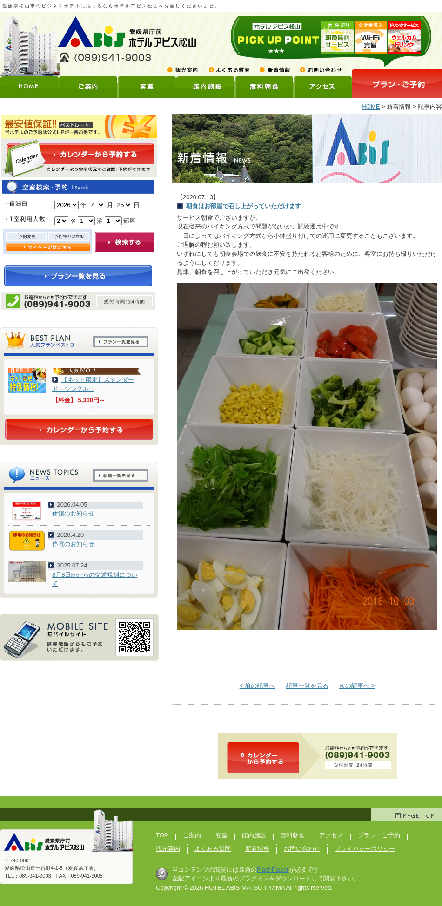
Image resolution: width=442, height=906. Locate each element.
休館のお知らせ (73, 513)
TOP (162, 835)
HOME (29, 87)
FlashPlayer (273, 869)
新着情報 (274, 69)
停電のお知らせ (73, 544)
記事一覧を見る (307, 685)
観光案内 (185, 69)
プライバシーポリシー (365, 848)
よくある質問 (228, 69)
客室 (146, 87)
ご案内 (88, 87)
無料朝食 (263, 87)
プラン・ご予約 (379, 835)
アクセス (322, 87)
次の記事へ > (357, 685)
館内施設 (205, 87)
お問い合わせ (318, 69)
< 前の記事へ (257, 685)
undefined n (66, 205)
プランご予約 (397, 83)
